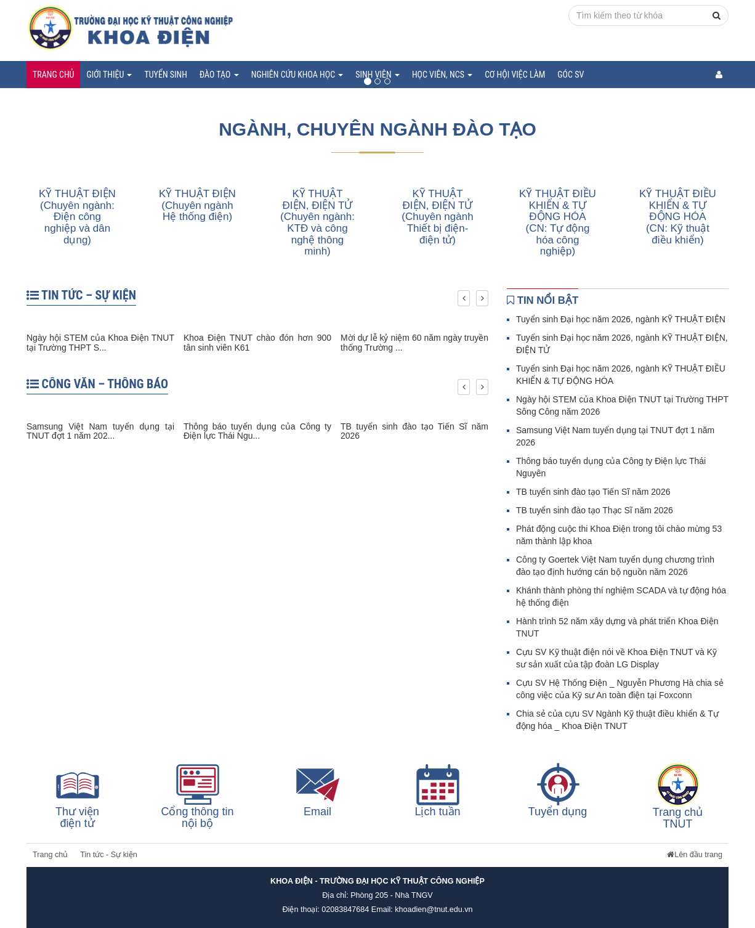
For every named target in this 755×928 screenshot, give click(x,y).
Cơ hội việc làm (515, 74)
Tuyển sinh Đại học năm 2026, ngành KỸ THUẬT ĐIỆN (620, 319)
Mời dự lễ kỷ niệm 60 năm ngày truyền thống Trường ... (414, 342)
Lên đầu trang (694, 854)
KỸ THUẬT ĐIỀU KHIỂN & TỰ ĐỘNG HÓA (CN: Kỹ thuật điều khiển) (677, 217)
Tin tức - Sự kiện (108, 854)
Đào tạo (219, 74)
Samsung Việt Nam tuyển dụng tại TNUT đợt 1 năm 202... (100, 431)
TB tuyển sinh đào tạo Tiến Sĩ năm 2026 (414, 431)
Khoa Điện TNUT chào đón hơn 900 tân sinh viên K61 (257, 342)
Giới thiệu (109, 74)
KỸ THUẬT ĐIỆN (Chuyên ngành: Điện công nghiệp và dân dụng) (77, 217)
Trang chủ (53, 74)
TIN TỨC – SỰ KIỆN (81, 295)
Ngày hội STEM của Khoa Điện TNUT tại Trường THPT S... (100, 342)
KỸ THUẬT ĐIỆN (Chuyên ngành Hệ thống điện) (197, 205)
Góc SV (570, 74)
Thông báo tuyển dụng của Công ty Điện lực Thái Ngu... (257, 431)
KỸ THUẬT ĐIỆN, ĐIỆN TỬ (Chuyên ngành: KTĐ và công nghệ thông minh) (317, 222)
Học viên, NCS (442, 74)
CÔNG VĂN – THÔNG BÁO (97, 383)
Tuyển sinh (165, 74)
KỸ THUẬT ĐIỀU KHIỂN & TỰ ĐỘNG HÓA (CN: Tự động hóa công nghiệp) (557, 222)
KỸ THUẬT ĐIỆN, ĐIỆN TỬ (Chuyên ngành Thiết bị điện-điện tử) (437, 217)
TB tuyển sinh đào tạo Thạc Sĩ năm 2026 (594, 510)
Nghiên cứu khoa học (297, 74)
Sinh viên (377, 74)
